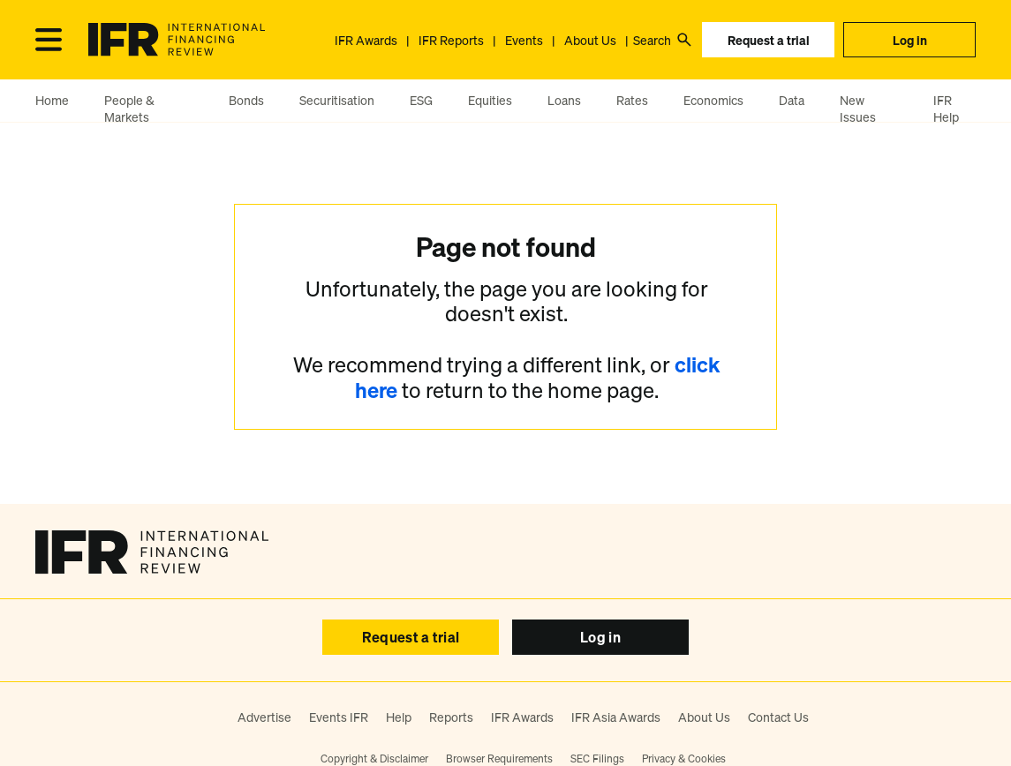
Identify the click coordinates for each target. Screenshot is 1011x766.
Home (52, 100)
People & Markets (129, 108)
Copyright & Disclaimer (374, 758)
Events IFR (338, 717)
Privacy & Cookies (684, 758)
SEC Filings (597, 758)
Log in (910, 40)
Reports (451, 717)
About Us (590, 40)
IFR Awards (366, 40)
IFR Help (946, 108)
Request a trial (769, 40)
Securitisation (336, 100)
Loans (564, 100)
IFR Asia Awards (615, 717)
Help (398, 717)
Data (791, 100)
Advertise (264, 717)
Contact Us (778, 717)
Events (524, 40)
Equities (490, 100)
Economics (713, 100)
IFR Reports (451, 40)
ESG (421, 100)
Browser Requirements (499, 758)
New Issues (858, 108)
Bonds (246, 100)
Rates (632, 100)
